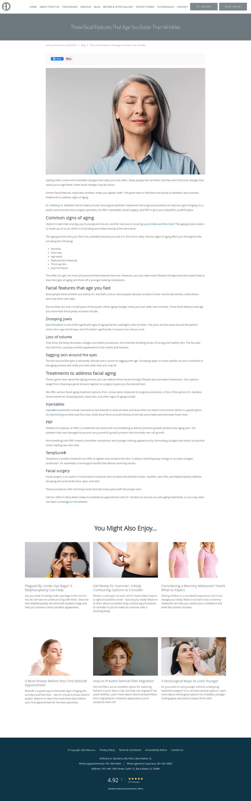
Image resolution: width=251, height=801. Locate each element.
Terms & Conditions (130, 750)
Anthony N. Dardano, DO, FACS (61, 45)
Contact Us (177, 750)
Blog (83, 45)
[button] (233, 7)
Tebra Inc (90, 750)
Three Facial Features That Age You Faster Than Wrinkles (118, 45)
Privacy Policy (107, 750)
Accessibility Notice (156, 750)
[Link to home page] (5, 6)
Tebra (140, 788)
